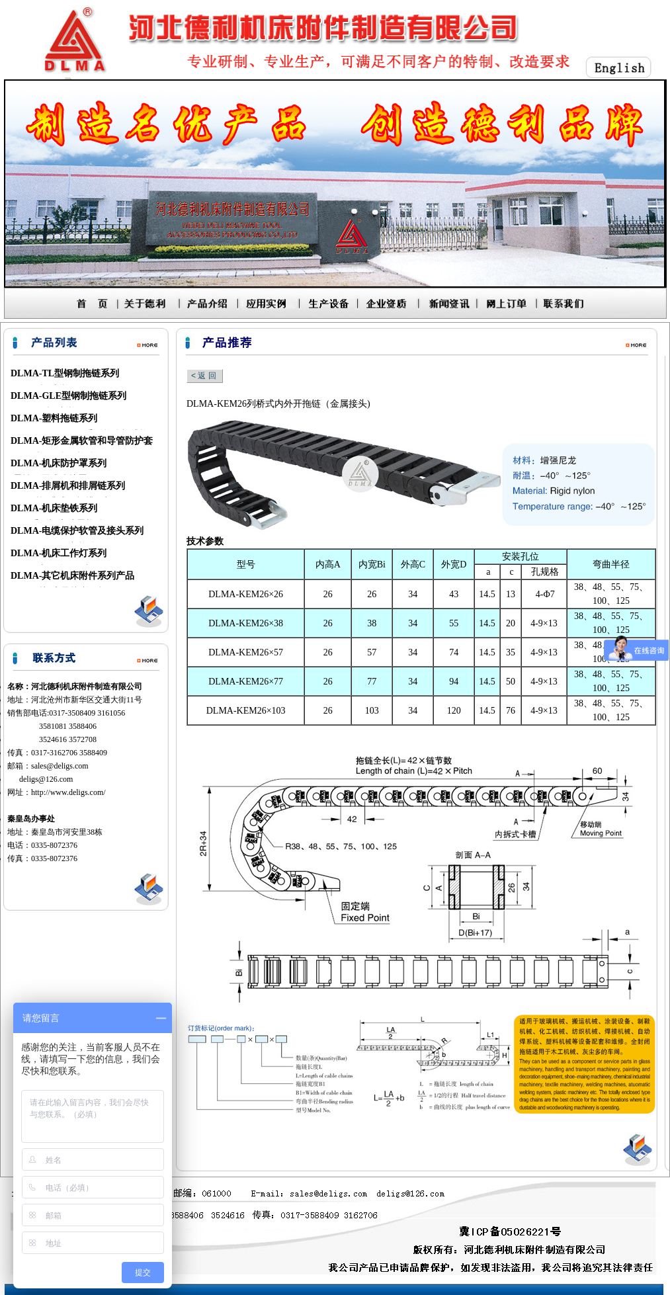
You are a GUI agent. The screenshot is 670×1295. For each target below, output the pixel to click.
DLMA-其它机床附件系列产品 (72, 576)
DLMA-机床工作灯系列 (58, 553)
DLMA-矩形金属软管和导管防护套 (82, 441)
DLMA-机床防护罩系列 (58, 463)
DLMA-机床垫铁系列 (54, 508)
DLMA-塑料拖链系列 (54, 418)
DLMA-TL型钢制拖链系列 (65, 373)
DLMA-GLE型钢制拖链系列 (68, 396)
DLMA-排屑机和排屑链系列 (68, 486)
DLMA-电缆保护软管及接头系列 (77, 531)
